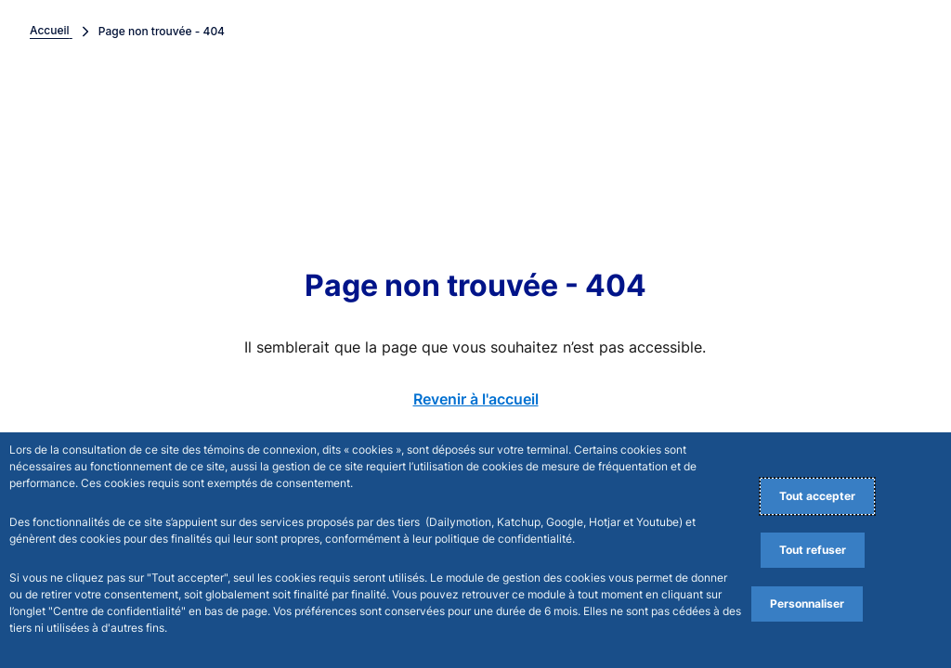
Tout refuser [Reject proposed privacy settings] (812, 550)
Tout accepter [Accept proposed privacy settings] (817, 496)
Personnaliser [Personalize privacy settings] (807, 603)
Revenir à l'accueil (476, 399)
